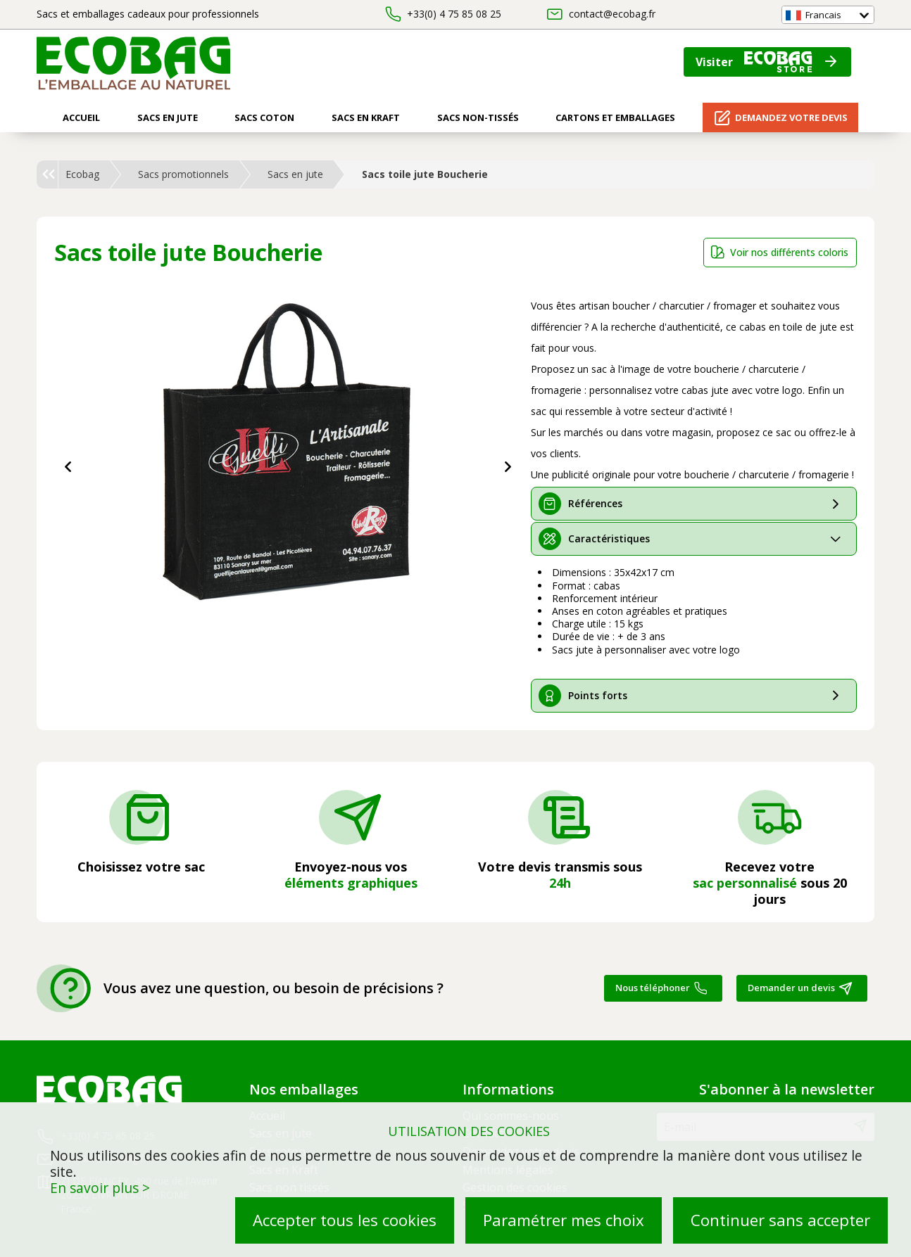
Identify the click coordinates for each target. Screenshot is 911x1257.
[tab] (694, 504)
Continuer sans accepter (780, 1220)
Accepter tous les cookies (344, 1220)
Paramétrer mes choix (563, 1220)
